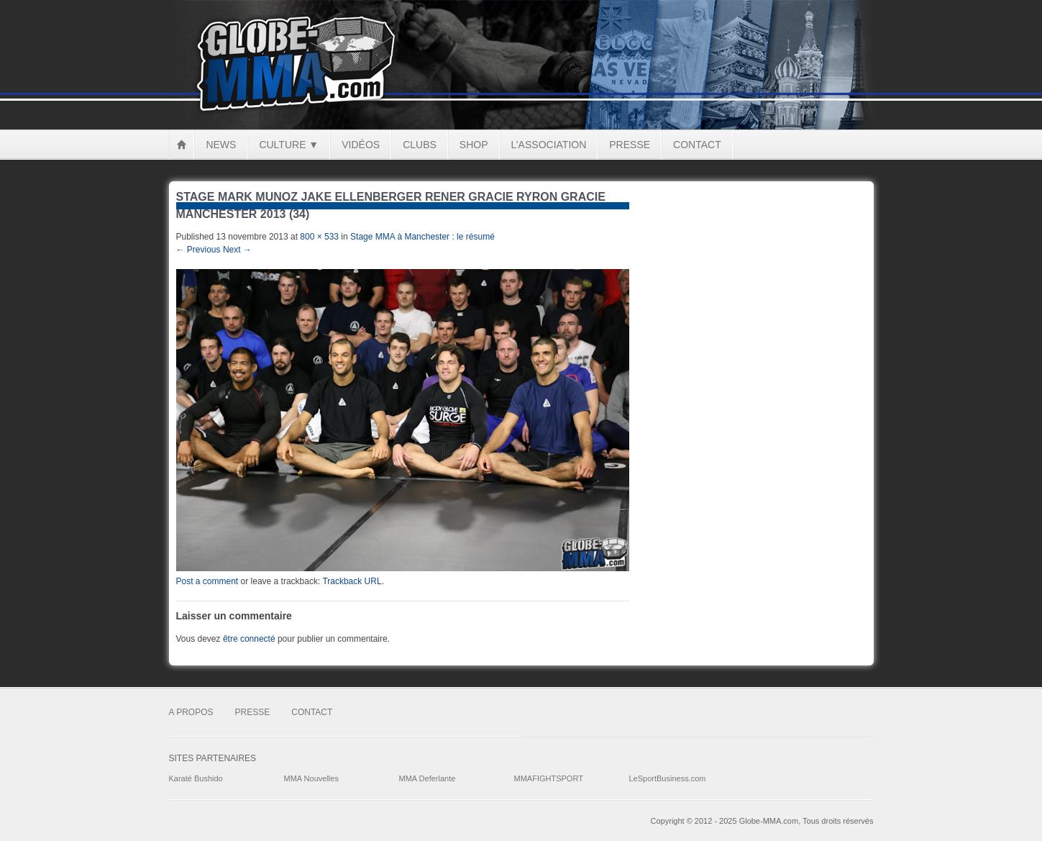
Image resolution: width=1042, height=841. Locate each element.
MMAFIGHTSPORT (548, 778)
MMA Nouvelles (311, 778)
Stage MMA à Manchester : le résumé (422, 237)
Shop (474, 144)
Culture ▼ (289, 144)
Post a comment (207, 581)
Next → (237, 250)
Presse (629, 144)
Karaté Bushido (196, 778)
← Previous (198, 250)
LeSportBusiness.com (667, 778)
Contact (697, 144)
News (221, 144)
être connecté (249, 639)
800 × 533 (319, 237)
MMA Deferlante (427, 778)
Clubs (420, 144)
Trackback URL (351, 581)
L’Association (549, 144)
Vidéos (361, 144)
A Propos (191, 712)
